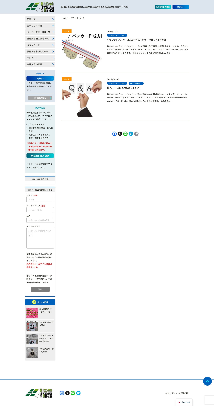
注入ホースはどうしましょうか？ (124, 87)
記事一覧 (31, 19)
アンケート (32, 57)
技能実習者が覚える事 (37, 51)
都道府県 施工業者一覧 (38, 38)
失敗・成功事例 (34, 64)
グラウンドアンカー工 (117, 35)
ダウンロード (33, 45)
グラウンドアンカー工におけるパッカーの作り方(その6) (136, 39)
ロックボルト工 (136, 83)
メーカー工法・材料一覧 (38, 32)
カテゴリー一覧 (34, 25)
